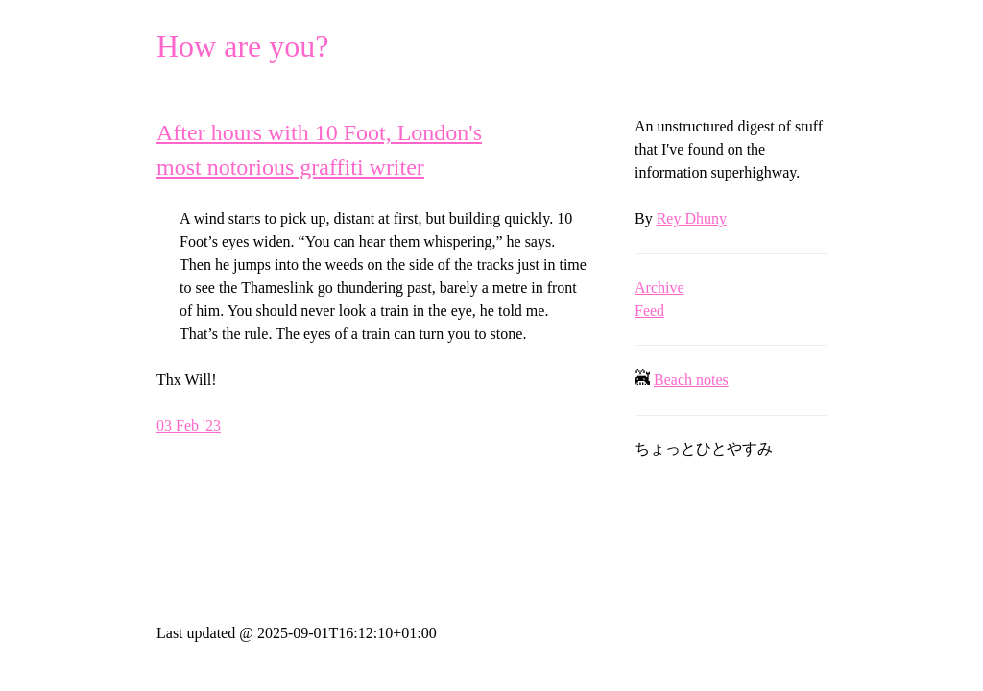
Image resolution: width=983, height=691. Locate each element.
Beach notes (691, 379)
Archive (659, 287)
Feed (649, 310)
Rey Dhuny (692, 218)
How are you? (242, 46)
